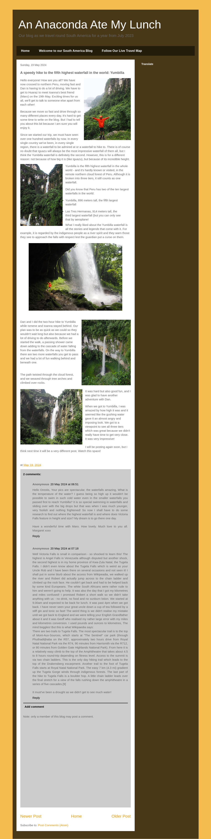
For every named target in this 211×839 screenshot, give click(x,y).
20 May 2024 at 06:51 (64, 484)
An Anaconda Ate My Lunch (89, 24)
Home (25, 50)
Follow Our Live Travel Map (122, 50)
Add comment (34, 706)
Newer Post (30, 816)
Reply (36, 536)
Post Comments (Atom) (53, 825)
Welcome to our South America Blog (65, 50)
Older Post (121, 816)
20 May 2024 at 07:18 (64, 548)
